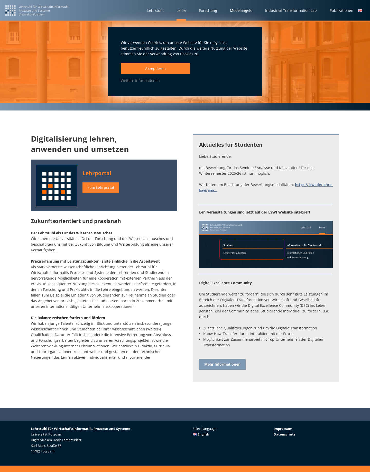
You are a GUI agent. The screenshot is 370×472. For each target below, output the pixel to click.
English (201, 434)
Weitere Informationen (140, 80)
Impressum (283, 428)
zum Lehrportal (101, 187)
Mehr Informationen (222, 364)
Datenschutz (284, 434)
